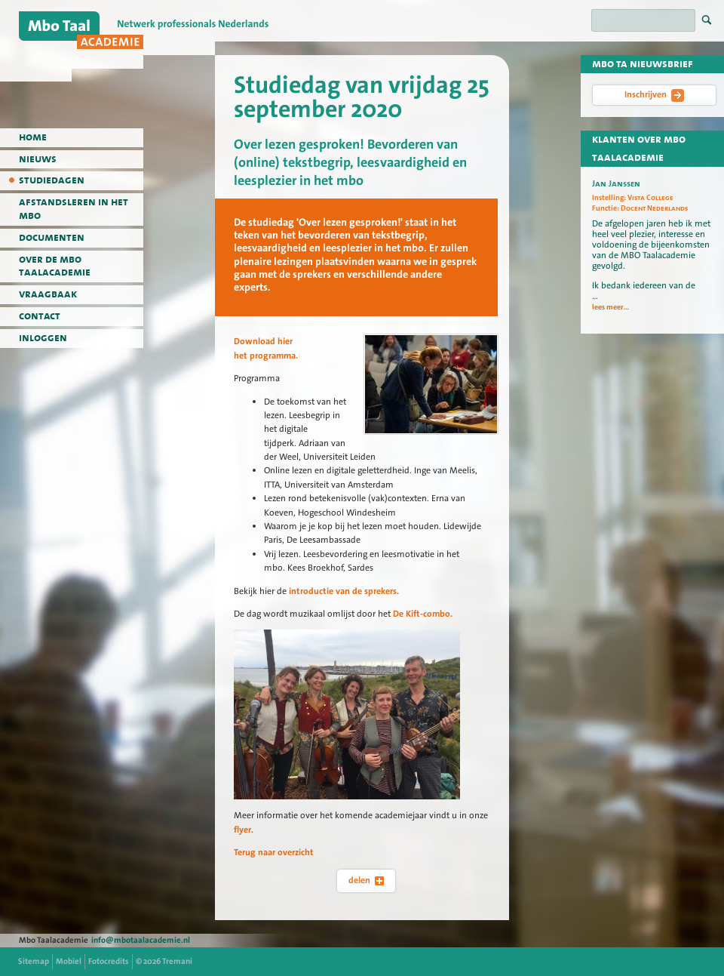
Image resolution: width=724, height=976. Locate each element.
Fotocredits (108, 961)
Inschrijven (654, 95)
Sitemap (33, 961)
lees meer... (610, 307)
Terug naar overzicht (274, 852)
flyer (242, 830)
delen (366, 880)
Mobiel (68, 961)
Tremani (177, 961)
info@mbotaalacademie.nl (140, 940)
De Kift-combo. (421, 614)
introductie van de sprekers (342, 591)
